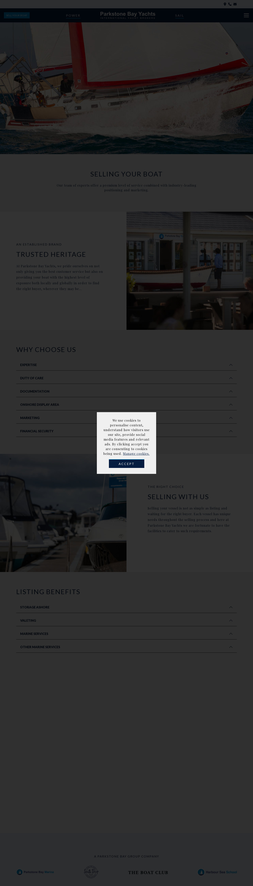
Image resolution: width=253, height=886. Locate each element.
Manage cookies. (136, 454)
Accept (127, 464)
